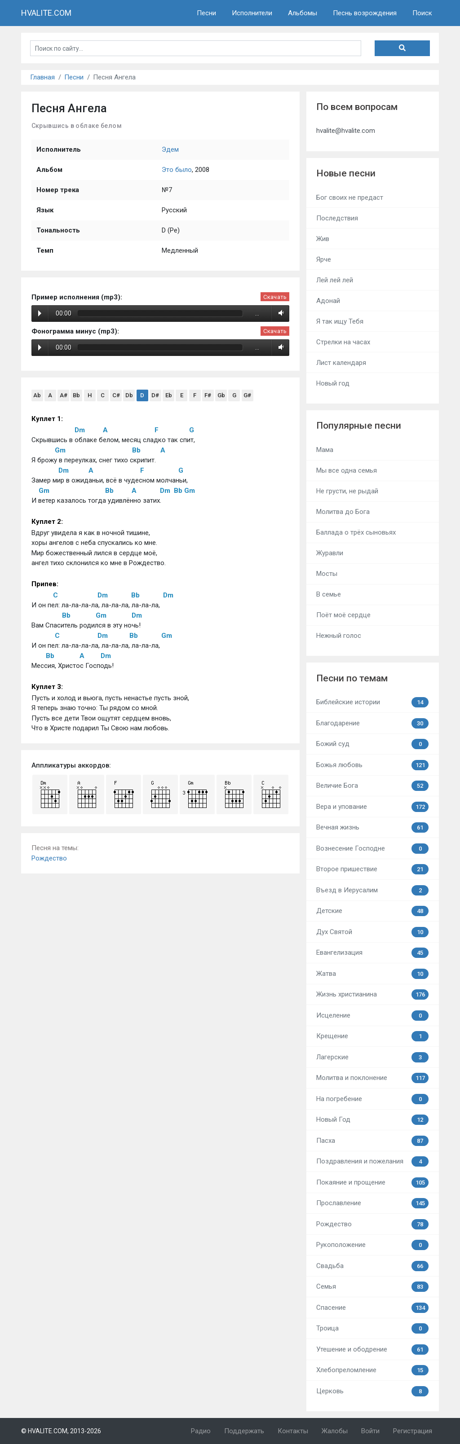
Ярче (323, 259)
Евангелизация (372, 953)
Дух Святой (372, 932)
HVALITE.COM (46, 13)
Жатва (372, 974)
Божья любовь (372, 765)
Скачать (275, 297)
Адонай (328, 301)
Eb (168, 395)
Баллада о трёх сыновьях (356, 532)
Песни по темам (352, 678)
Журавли (329, 553)
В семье (328, 594)
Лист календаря (341, 363)
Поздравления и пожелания (372, 1161)
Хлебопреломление (372, 1370)
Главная (42, 77)
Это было (177, 170)
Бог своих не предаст (349, 197)
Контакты (293, 1431)
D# (155, 395)
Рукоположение (372, 1245)
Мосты (326, 574)
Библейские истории (372, 702)
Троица (372, 1328)
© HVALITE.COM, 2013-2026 (61, 1431)
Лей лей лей (334, 280)
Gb (221, 395)
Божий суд (372, 744)
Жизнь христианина (372, 994)
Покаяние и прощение (372, 1182)
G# (247, 395)
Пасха (372, 1141)
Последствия (337, 218)
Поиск (422, 13)
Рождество (49, 858)
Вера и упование (372, 807)
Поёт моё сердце (343, 615)
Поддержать (244, 1431)
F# (207, 395)
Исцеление (372, 1015)
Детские (372, 911)
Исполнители (252, 13)
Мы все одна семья (346, 470)
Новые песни (346, 173)
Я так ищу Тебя (339, 321)
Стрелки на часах (343, 342)
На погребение (372, 1099)
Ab (37, 395)
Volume (280, 313)
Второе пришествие (372, 869)
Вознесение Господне (372, 848)
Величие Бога (372, 786)
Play (39, 313)
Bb (76, 395)
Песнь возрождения (365, 13)
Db (129, 395)
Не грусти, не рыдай (347, 491)
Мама (324, 450)
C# (116, 395)
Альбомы (302, 13)
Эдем (170, 149)
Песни (206, 13)
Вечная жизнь (372, 827)
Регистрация (412, 1431)
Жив (322, 239)
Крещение (372, 1036)
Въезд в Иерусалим (372, 890)
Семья (372, 1287)
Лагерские (372, 1057)
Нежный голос (338, 636)
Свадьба (372, 1266)
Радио (201, 1431)
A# (63, 395)
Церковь (372, 1391)
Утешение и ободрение (372, 1349)
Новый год (332, 383)
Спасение (372, 1308)
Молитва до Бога (343, 512)
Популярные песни (358, 425)
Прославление (372, 1203)
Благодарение (372, 723)
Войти (370, 1431)
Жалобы (335, 1431)
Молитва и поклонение (372, 1078)
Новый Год (372, 1120)
